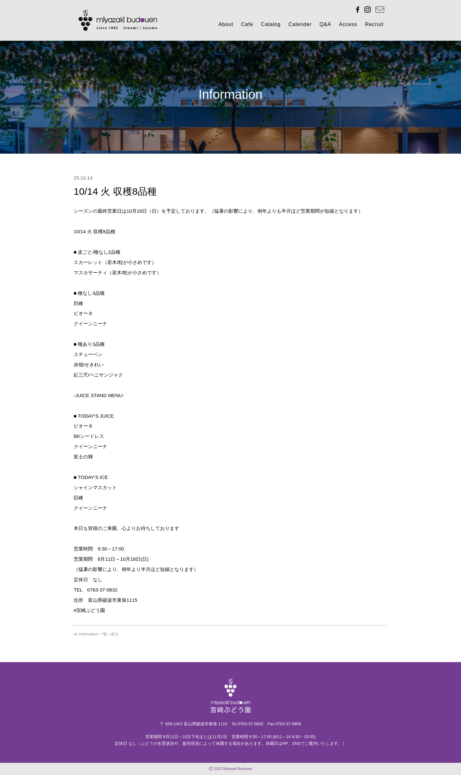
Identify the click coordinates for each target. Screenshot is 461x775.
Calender (300, 25)
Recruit (374, 25)
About (225, 25)
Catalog (271, 25)
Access (348, 25)
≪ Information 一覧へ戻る (96, 634)
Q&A (325, 25)
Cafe (247, 25)
